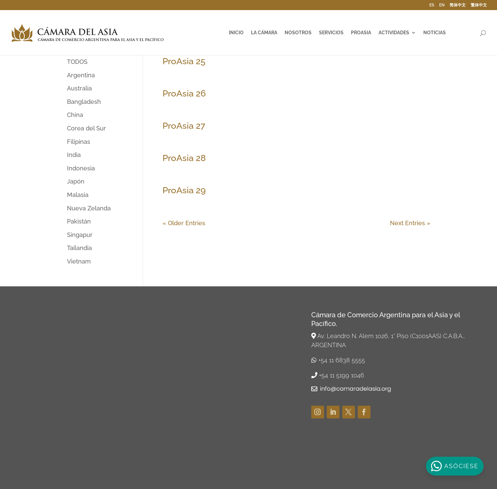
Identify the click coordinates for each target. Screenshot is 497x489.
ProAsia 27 (184, 126)
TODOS (77, 61)
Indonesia (81, 168)
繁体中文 (479, 5)
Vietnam (79, 261)
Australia (79, 88)
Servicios (331, 32)
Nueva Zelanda (89, 208)
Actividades (394, 32)
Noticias (434, 32)
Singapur (80, 234)
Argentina (81, 75)
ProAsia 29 (184, 190)
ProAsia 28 (184, 158)
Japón (75, 181)
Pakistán (79, 221)
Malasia (77, 194)
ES (431, 5)
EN (442, 5)
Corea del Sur (86, 128)
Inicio (236, 32)
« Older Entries (184, 223)
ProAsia (361, 32)
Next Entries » (410, 223)
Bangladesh (84, 101)
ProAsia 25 (184, 61)
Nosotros (298, 32)
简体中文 (458, 5)
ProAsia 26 (184, 93)
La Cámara (264, 32)
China (75, 114)
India (74, 154)
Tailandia (79, 247)
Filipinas (78, 141)
